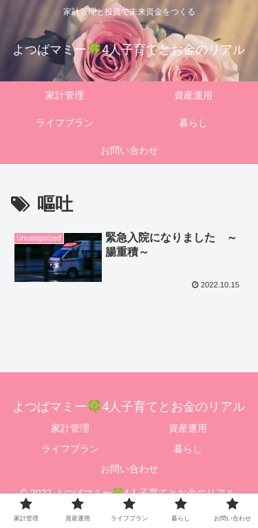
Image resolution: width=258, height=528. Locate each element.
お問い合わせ (129, 468)
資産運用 (188, 428)
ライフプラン (70, 448)
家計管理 (70, 428)
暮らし (187, 448)
